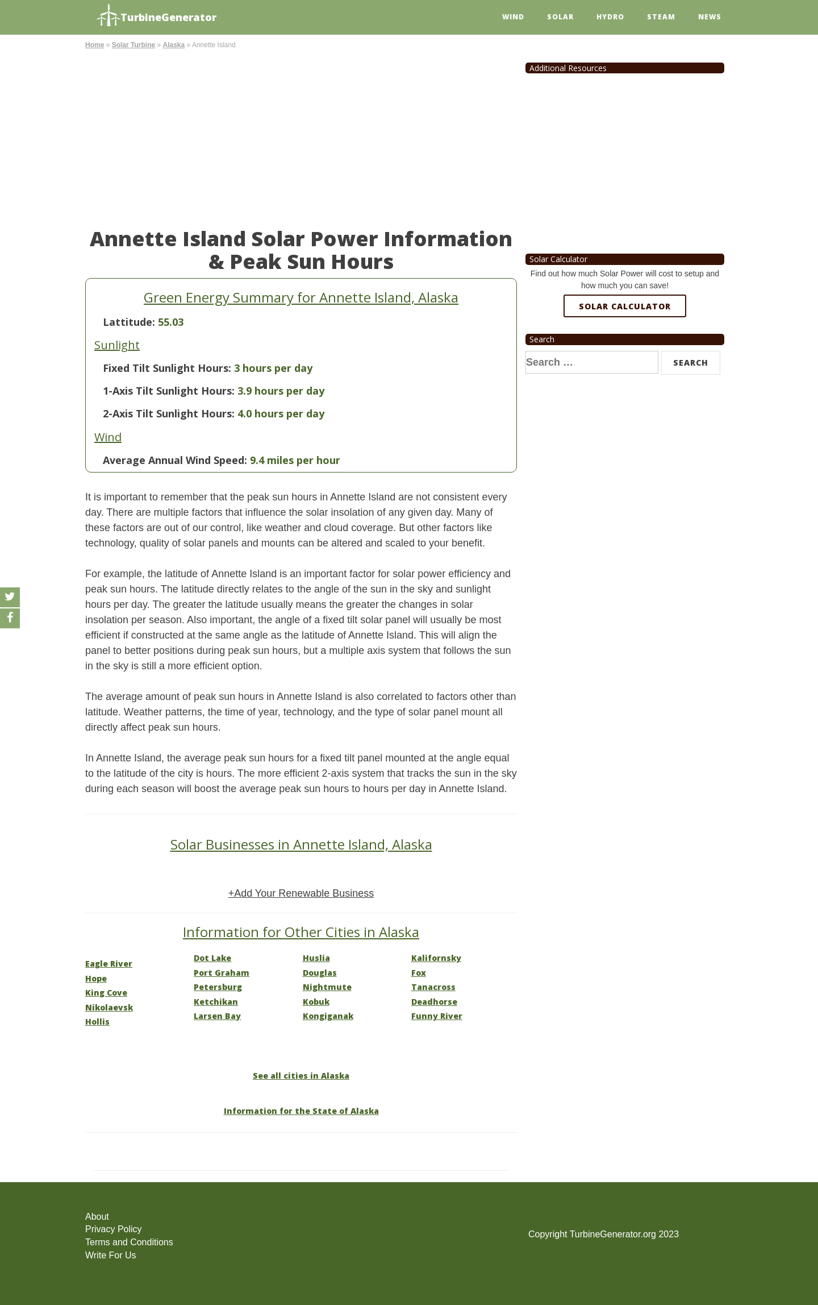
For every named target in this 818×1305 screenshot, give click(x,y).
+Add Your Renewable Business (301, 893)
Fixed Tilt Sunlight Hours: (167, 368)
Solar (560, 17)
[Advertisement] (301, 136)
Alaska (173, 45)
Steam (661, 17)
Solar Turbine (133, 45)
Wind (513, 17)
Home (94, 45)
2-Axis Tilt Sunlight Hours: (169, 413)
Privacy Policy (113, 1229)
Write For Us (110, 1255)
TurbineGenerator (156, 15)
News (709, 17)
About (97, 1216)
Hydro (610, 17)
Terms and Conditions (129, 1242)
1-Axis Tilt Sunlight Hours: (169, 390)
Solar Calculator (625, 306)
